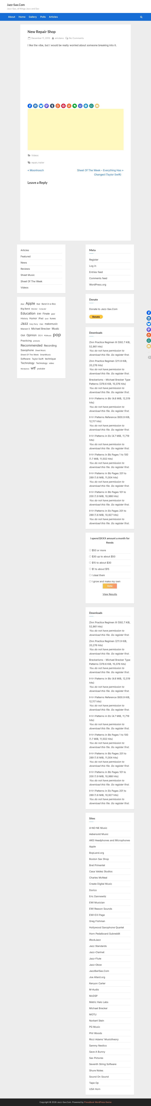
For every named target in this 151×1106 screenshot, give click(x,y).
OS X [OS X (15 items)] (40, 335)
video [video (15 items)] (51, 363)
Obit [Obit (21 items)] (23, 335)
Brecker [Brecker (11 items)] (34, 309)
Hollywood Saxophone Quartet (106, 927)
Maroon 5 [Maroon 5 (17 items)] (25, 328)
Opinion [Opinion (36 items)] (32, 335)
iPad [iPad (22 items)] (40, 318)
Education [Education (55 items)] (28, 313)
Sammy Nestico (98, 1045)
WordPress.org (97, 284)
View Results (110, 594)
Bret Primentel (97, 865)
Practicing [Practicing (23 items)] (26, 340)
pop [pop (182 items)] (57, 334)
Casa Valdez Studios (101, 871)
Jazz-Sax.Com (16, 4)
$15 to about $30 (101, 562)
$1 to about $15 (100, 569)
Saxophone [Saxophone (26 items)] (27, 350)
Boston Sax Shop (99, 859)
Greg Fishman (97, 921)
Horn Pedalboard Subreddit (104, 933)
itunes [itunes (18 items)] (53, 318)
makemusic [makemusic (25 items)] (51, 323)
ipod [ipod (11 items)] (46, 319)
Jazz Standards (98, 946)
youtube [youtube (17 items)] (41, 368)
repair (34, 162)
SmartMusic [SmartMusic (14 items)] (45, 355)
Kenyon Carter (97, 983)
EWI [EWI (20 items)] (39, 313)
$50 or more (99, 550)
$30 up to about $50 (103, 556)
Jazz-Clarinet (96, 952)
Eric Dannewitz (97, 896)
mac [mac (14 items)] (41, 324)
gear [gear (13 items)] (53, 314)
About (11, 16)
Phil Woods (95, 1033)
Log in (92, 265)
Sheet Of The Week (31, 281)
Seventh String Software (102, 1064)
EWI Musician (97, 902)
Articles (53, 16)
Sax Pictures (96, 1058)
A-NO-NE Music (98, 828)
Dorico (93, 890)
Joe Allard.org (97, 977)
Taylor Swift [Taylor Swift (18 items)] (38, 359)
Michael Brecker (98, 1008)
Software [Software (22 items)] (25, 358)
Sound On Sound (99, 1076)
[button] (30, 106)
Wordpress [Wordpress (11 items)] (25, 369)
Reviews (25, 268)
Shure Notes (96, 1070)
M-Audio (94, 989)
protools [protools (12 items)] (36, 341)
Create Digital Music (100, 883)
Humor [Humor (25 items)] (33, 318)
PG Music (94, 1026)
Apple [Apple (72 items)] (30, 303)
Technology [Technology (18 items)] (41, 363)
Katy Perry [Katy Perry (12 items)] (33, 324)
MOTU (92, 1014)
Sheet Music (28, 275)
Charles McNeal (98, 877)
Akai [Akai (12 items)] (22, 304)
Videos (34, 155)
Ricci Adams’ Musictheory (104, 1039)
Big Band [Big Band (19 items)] (25, 308)
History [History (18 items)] (24, 318)
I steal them (98, 575)
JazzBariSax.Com (99, 970)
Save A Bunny (97, 1051)
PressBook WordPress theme (97, 1102)
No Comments (76, 38)
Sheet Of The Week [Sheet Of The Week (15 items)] (30, 354)
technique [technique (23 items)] (50, 358)
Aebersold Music (98, 834)
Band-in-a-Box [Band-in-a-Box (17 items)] (49, 304)
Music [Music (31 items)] (55, 328)
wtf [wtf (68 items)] (33, 368)
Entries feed (96, 272)
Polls (43, 16)
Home (22, 16)
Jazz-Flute (95, 958)
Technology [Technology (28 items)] (28, 362)
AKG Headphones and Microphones (109, 840)
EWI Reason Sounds (100, 908)
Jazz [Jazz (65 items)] (24, 323)
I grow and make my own (106, 581)
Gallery (33, 16)
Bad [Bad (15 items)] (38, 304)
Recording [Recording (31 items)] (50, 345)
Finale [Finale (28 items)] (46, 313)
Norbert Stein (96, 1020)
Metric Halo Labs (98, 1002)
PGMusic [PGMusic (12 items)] (47, 336)
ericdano (59, 37)
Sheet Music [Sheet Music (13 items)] (40, 350)
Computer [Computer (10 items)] (42, 309)
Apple (92, 846)
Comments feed (98, 278)
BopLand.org (96, 852)
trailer (41, 162)
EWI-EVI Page (97, 915)
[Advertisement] (75, 129)
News (24, 262)
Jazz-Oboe (95, 964)
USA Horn (94, 1089)
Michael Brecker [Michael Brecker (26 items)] (40, 328)
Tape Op (94, 1083)
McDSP (93, 995)
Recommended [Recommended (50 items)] (31, 345)
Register (93, 259)
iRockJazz (95, 940)
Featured (26, 256)
